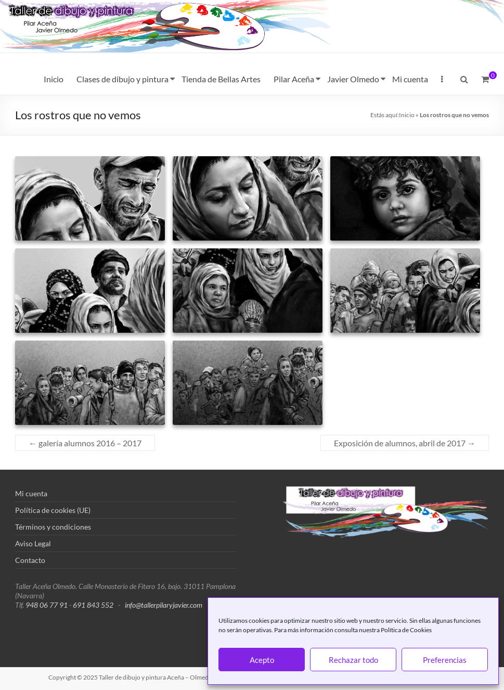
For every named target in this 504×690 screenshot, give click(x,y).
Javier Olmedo (353, 79)
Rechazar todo (353, 659)
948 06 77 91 (46, 604)
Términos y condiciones (53, 526)
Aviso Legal (33, 543)
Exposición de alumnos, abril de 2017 (404, 443)
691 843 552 (93, 604)
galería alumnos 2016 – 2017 (85, 443)
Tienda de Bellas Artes (221, 79)
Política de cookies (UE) (53, 510)
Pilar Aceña (294, 79)
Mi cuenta (410, 79)
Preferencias (445, 659)
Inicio (53, 79)
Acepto (262, 659)
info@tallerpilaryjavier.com (163, 604)
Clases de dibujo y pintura (122, 79)
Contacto (30, 560)
